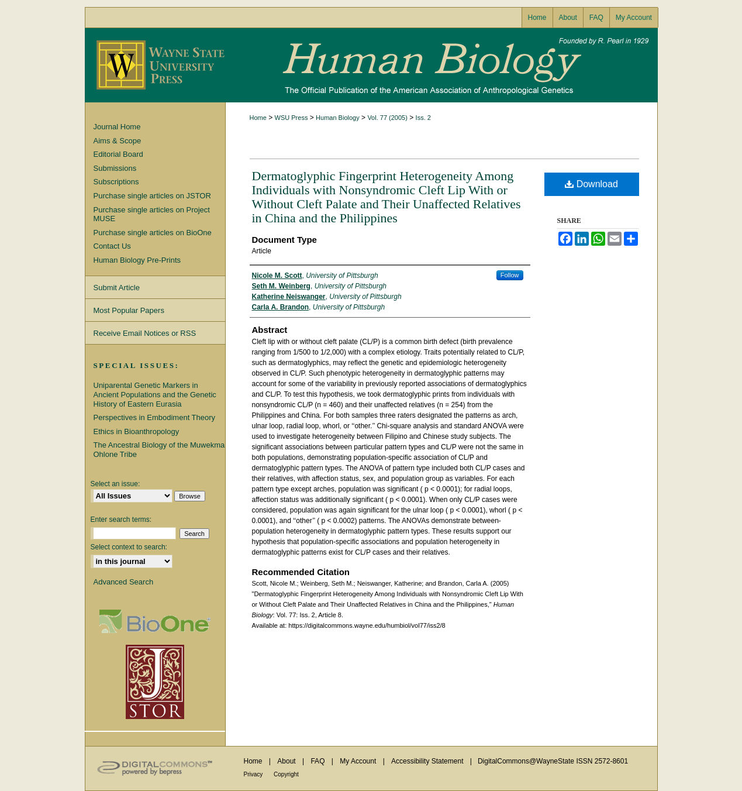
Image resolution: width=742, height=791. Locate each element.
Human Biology (371, 65)
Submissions (115, 168)
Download (591, 184)
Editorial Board (118, 154)
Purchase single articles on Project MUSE (152, 214)
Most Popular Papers (129, 310)
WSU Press (291, 117)
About (287, 761)
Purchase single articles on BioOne (153, 232)
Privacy (254, 774)
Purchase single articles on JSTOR (152, 195)
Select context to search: (129, 547)
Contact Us (112, 246)
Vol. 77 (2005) (387, 117)
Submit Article (117, 287)
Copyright (286, 774)
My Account (359, 761)
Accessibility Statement (428, 761)
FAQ (318, 761)
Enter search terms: (121, 519)
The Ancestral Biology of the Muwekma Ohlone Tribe (159, 450)
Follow (510, 274)
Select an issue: (115, 484)
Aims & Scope (118, 140)
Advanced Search (124, 581)
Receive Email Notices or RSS (145, 333)
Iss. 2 (423, 117)
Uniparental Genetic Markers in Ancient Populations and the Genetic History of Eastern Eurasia (155, 394)
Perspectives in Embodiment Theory (155, 417)
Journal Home (117, 126)
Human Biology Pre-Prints (137, 260)
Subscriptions (116, 181)
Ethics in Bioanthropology (137, 431)
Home (258, 117)
